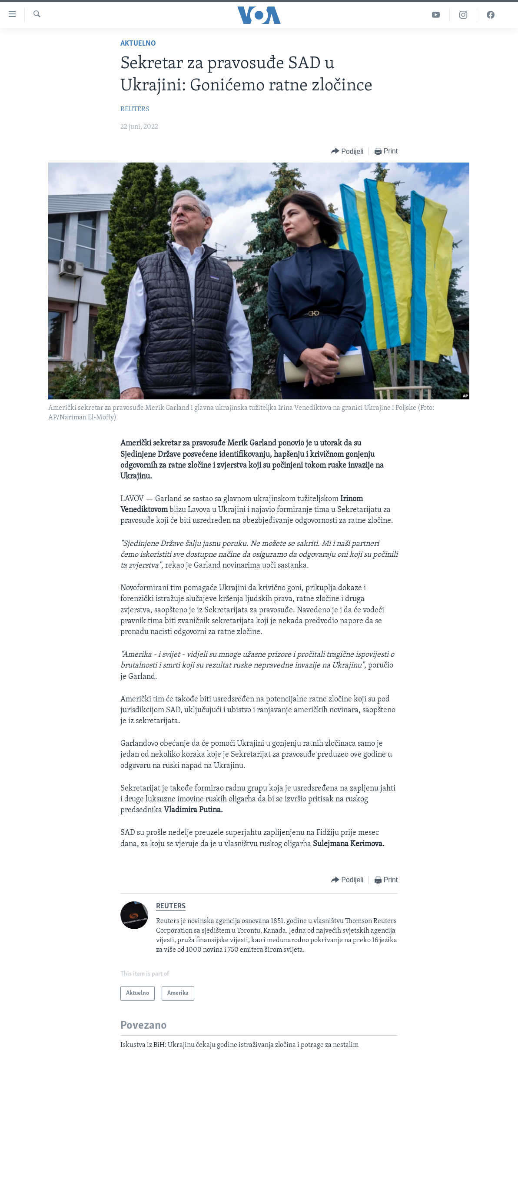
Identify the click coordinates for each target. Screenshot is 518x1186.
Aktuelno (138, 44)
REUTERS (134, 109)
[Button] (347, 151)
